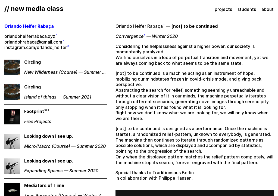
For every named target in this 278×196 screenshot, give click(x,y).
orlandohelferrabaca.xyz (29, 36)
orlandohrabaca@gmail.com (33, 42)
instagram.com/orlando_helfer (35, 47)
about (267, 9)
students (247, 9)
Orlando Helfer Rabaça (139, 26)
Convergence (129, 36)
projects (223, 9)
